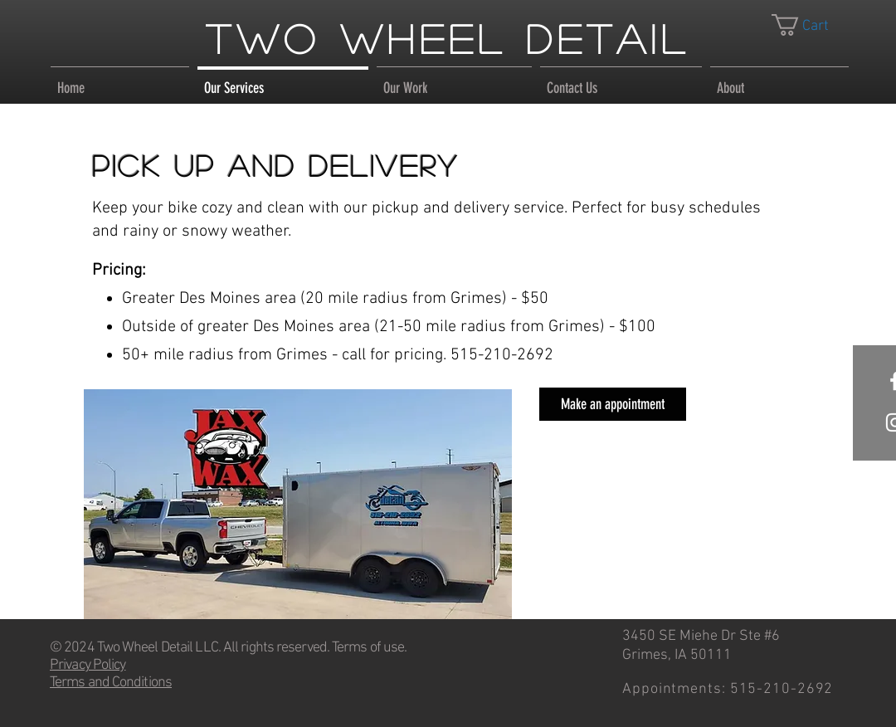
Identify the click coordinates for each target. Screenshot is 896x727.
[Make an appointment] (612, 404)
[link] (812, 25)
